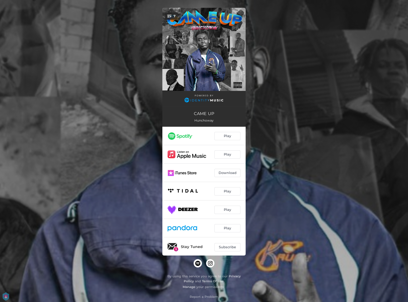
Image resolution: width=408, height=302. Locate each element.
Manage (189, 287)
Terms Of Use (213, 281)
